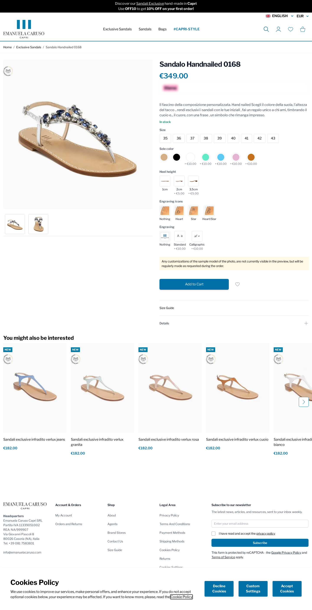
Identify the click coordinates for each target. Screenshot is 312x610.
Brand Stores (116, 532)
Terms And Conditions (174, 524)
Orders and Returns (68, 524)
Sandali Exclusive (150, 4)
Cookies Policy (169, 550)
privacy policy (265, 533)
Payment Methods (172, 532)
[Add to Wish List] (237, 284)
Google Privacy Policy (286, 552)
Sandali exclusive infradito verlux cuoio (237, 439)
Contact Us (115, 541)
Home (7, 47)
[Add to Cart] (194, 284)
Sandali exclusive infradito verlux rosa (168, 439)
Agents (112, 524)
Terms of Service (223, 557)
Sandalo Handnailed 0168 (63, 47)
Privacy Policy (169, 515)
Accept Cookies (287, 588)
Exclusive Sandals (117, 29)
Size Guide (114, 550)
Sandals (145, 29)
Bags (162, 29)
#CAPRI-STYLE (187, 29)
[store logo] (23, 29)
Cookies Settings (171, 567)
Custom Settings (253, 588)
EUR (303, 16)
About (111, 515)
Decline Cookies (219, 588)
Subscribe (260, 543)
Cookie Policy (181, 597)
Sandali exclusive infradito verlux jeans (34, 439)
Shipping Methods (171, 541)
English (280, 16)
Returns (164, 558)
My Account (63, 515)
